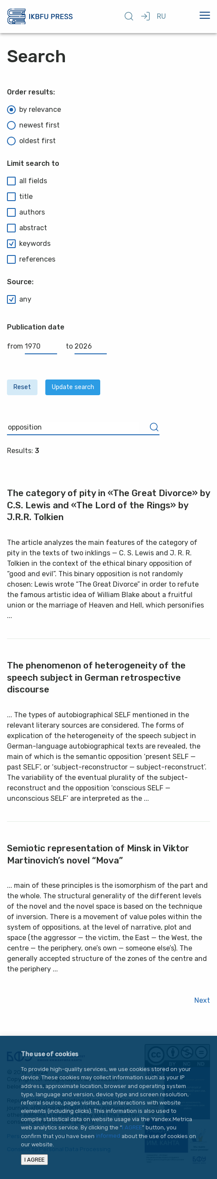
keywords (29, 243)
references (31, 259)
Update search (73, 387)
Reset (22, 387)
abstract (27, 228)
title (20, 196)
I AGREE (132, 1127)
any (19, 299)
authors (26, 212)
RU (161, 16)
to (86, 346)
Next (202, 1000)
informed (108, 1136)
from (32, 346)
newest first (33, 125)
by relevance (34, 109)
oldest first (31, 141)
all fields (27, 181)
